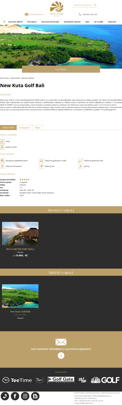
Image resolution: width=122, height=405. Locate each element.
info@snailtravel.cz (36, 14)
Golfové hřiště (15, 78)
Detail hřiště (8, 127)
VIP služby (98, 22)
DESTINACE (32, 22)
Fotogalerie (24, 127)
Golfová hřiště (15, 22)
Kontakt (112, 22)
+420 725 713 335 (97, 401)
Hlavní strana (4, 78)
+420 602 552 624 (89, 14)
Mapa (37, 127)
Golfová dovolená (50, 22)
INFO (87, 22)
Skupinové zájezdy (72, 22)
